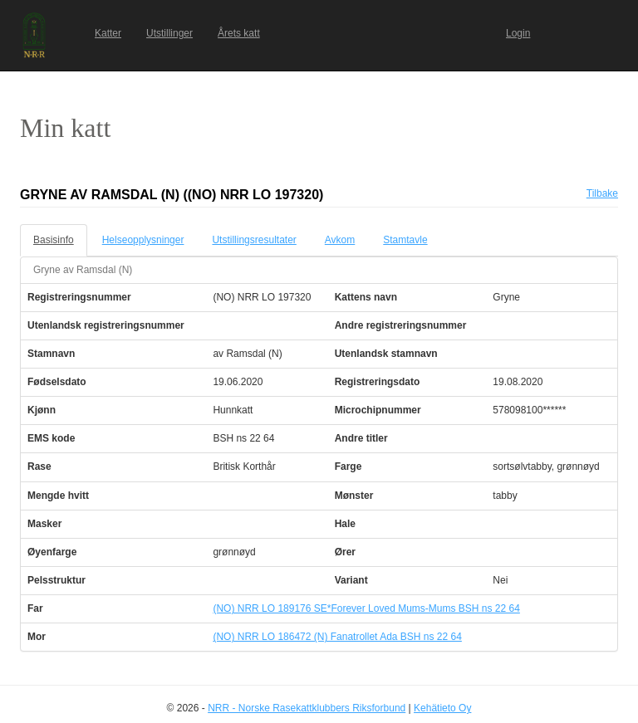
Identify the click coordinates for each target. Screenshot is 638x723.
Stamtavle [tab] (405, 240)
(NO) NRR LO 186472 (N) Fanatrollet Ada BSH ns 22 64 (337, 636)
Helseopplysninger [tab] (143, 240)
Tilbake (602, 193)
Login (518, 33)
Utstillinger (169, 33)
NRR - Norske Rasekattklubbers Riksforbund (306, 708)
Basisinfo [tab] (53, 240)
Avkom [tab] (340, 240)
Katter (108, 33)
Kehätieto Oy (442, 708)
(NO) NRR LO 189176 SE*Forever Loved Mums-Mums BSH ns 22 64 (366, 608)
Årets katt (239, 33)
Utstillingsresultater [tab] (254, 240)
